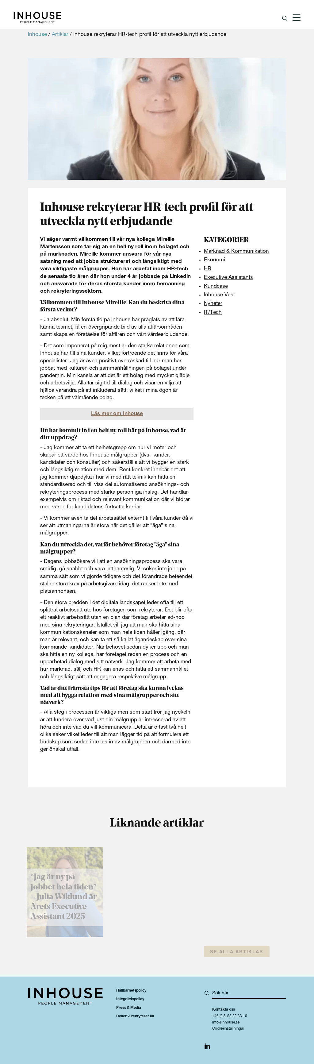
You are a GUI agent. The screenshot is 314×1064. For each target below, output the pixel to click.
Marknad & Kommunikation (236, 251)
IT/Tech (213, 312)
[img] (207, 1047)
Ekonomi (214, 260)
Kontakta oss (223, 1010)
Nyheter (213, 303)
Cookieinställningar (228, 1029)
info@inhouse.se (225, 1022)
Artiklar (60, 34)
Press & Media (128, 1008)
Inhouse (37, 34)
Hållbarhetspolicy (131, 991)
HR (207, 269)
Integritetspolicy (130, 999)
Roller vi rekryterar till (135, 1016)
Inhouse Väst (219, 295)
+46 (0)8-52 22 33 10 (229, 1016)
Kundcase (216, 286)
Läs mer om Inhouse (117, 414)
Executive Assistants (228, 277)
